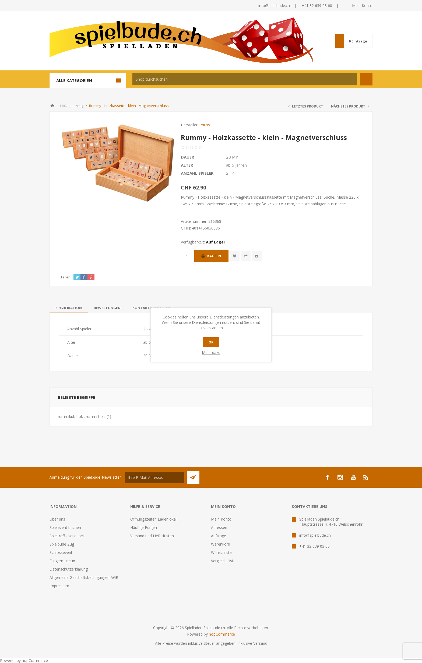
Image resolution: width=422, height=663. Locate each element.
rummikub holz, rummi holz (81, 416)
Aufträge (218, 535)
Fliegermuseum (63, 560)
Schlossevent (61, 552)
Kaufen (214, 255)
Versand (260, 643)
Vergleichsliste (223, 560)
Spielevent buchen (65, 527)
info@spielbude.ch (274, 5)
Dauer (187, 157)
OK (211, 342)
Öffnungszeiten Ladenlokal (153, 519)
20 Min (232, 157)
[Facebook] (327, 477)
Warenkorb (220, 544)
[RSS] (366, 477)
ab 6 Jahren (236, 165)
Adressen (219, 527)
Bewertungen (107, 307)
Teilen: (66, 277)
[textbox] (244, 79)
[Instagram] (340, 477)
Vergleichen (246, 256)
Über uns (57, 519)
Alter (187, 165)
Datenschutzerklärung (69, 569)
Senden (193, 477)
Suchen (366, 79)
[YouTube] (353, 477)
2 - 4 (230, 173)
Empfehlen (257, 256)
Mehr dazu (211, 352)
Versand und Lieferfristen (152, 535)
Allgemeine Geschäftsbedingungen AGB (84, 577)
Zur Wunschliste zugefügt (235, 256)
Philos (204, 124)
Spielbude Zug (62, 544)
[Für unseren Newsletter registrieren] (154, 477)
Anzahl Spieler (197, 173)
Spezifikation (68, 307)
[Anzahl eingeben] (187, 256)
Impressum (59, 585)
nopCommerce (222, 634)
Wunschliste (221, 552)
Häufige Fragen (143, 527)
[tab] (69, 307)
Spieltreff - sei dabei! (67, 535)
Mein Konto (362, 5)
